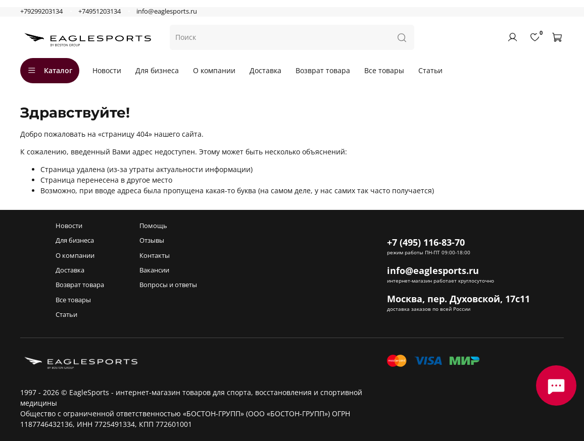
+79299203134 (41, 11)
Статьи (430, 70)
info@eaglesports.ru (166, 11)
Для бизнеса (157, 70)
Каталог (49, 70)
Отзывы (151, 240)
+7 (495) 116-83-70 (426, 242)
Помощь (153, 226)
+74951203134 (99, 11)
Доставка (265, 70)
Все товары (384, 70)
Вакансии (154, 270)
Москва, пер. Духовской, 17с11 (458, 299)
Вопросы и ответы (168, 285)
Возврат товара (323, 70)
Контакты (154, 255)
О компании (214, 70)
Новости (106, 70)
